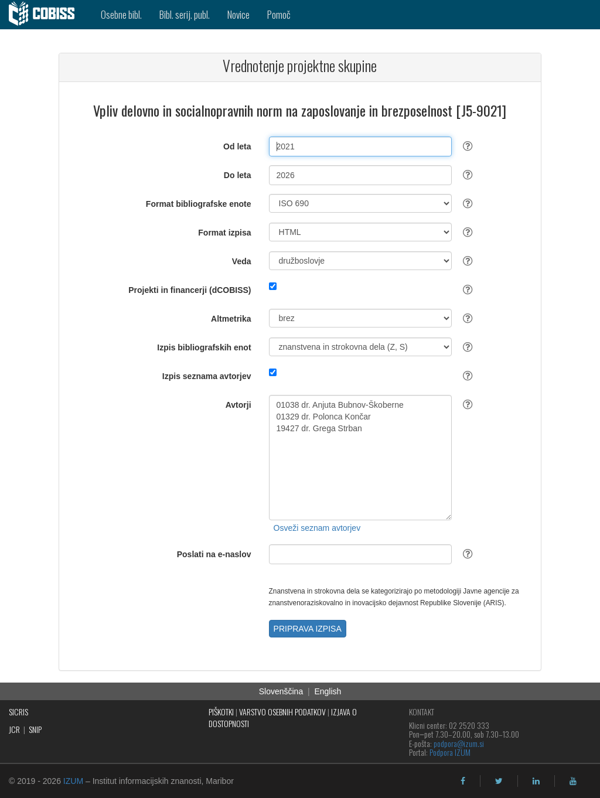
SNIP (35, 729)
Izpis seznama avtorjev (206, 376)
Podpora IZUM (450, 752)
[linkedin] (536, 781)
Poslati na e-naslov (214, 554)
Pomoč (279, 14)
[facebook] (463, 781)
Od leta (237, 146)
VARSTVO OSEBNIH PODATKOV (282, 711)
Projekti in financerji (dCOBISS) (189, 290)
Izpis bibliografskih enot (204, 347)
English (327, 691)
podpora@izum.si (459, 743)
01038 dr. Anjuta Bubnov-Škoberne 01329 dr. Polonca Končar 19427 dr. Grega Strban (360, 457)
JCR (14, 729)
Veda (241, 261)
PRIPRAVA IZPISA (308, 628)
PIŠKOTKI (221, 711)
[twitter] (499, 781)
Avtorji (238, 405)
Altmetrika (231, 318)
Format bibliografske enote (198, 204)
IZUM (73, 781)
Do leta (237, 175)
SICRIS (18, 711)
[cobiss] (46, 14)
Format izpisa (224, 232)
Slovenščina (281, 691)
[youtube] (573, 781)
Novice (238, 14)
